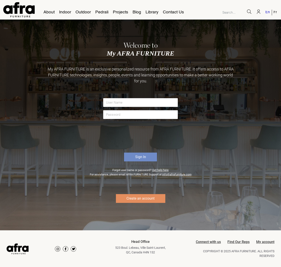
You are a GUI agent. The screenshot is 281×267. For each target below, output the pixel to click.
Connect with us (208, 242)
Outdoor (83, 12)
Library (152, 12)
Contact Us (173, 12)
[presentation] (141, 137)
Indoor (65, 12)
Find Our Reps (238, 242)
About (49, 12)
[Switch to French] (274, 12)
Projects (120, 12)
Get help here (160, 170)
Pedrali (101, 12)
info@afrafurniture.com (176, 174)
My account (265, 242)
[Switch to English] (268, 12)
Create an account (140, 198)
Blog (137, 12)
